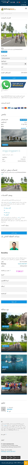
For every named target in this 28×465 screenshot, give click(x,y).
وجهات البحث (14, 233)
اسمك (2, 274)
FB (8, 457)
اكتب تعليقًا (14, 301)
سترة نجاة (7, 212)
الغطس (7, 214)
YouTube (18, 457)
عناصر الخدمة (4, 55)
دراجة (10, 202)
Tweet (4, 457)
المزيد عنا (3, 434)
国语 (18, 2)
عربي (24, 2)
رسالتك (3, 286)
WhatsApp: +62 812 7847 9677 (8, 451)
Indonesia (5, 2)
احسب (14, 78)
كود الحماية (3, 293)
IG (12, 457)
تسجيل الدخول (4, 1)
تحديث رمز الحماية (5, 270)
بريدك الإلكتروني (5, 280)
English (12, 2)
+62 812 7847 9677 (22, 263)
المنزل (2, 13)
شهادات (5, 425)
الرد (9, 411)
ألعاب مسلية (8, 208)
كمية (2, 67)
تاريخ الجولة (3, 61)
